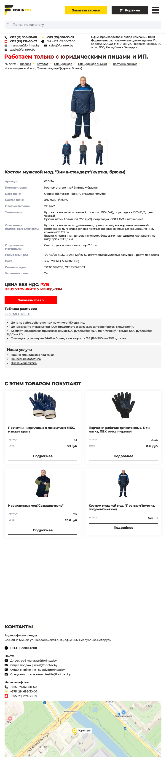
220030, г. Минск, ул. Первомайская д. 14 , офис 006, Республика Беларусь (58, 640)
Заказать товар (31, 300)
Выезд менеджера (24, 363)
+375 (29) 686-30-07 (60, 37)
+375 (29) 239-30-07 (23, 41)
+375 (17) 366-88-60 (23, 37)
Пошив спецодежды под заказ (32, 355)
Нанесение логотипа (26, 359)
